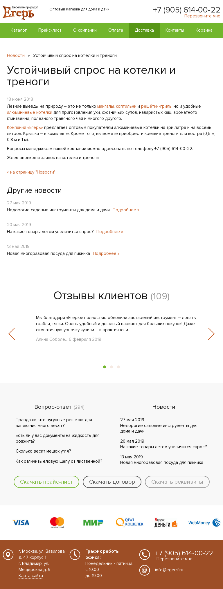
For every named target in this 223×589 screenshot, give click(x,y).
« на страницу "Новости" (31, 172)
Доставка (144, 30)
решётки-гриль (156, 106)
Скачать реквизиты (177, 481)
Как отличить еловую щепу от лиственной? (59, 461)
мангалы (105, 106)
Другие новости (34, 190)
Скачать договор (112, 481)
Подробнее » (126, 209)
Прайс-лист (50, 30)
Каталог (19, 30)
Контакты (175, 30)
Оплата (115, 30)
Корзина (204, 30)
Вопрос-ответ (52, 407)
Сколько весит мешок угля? (43, 451)
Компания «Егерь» (25, 127)
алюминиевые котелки (29, 112)
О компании (85, 30)
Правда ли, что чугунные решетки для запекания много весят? (54, 422)
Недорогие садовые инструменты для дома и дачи (58, 209)
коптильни (126, 106)
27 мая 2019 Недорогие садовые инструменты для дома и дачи (158, 425)
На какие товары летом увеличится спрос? (50, 231)
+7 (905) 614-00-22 (186, 10)
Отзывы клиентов (100, 296)
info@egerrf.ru (169, 570)
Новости (16, 55)
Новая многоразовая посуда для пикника (48, 253)
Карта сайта (31, 575)
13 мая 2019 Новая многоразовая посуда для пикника (161, 459)
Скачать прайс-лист (46, 481)
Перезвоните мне (202, 16)
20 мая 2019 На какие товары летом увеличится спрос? (163, 444)
